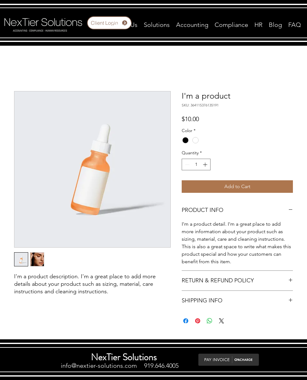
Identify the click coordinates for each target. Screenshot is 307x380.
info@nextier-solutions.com (99, 365)
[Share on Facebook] (186, 321)
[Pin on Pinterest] (197, 321)
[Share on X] (221, 321)
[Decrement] (186, 164)
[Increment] (206, 164)
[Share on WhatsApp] (209, 321)
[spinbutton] (196, 164)
